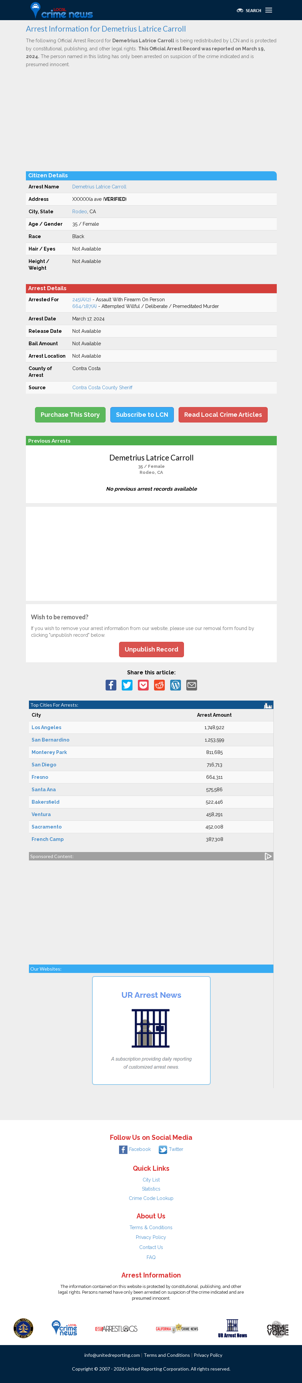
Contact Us (151, 1247)
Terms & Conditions (151, 1227)
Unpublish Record (151, 649)
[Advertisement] (151, 119)
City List (151, 1180)
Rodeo (79, 211)
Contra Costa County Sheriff (102, 387)
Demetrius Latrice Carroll (99, 186)
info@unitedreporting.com (112, 1355)
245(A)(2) (81, 299)
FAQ (151, 1257)
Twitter (171, 1149)
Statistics (151, 1189)
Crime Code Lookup (151, 1198)
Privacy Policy (151, 1237)
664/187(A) (84, 306)
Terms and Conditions (167, 1355)
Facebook (135, 1149)
